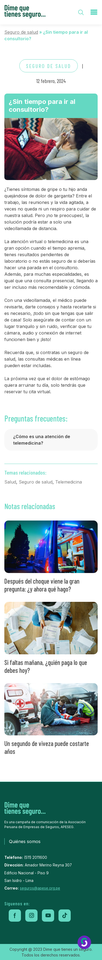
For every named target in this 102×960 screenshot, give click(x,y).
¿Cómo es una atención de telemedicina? (41, 440)
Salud (10, 482)
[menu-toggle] (94, 12)
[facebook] (15, 915)
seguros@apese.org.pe (40, 888)
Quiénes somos (25, 841)
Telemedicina (68, 482)
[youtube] (48, 915)
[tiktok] (64, 915)
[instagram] (31, 915)
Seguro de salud (21, 32)
